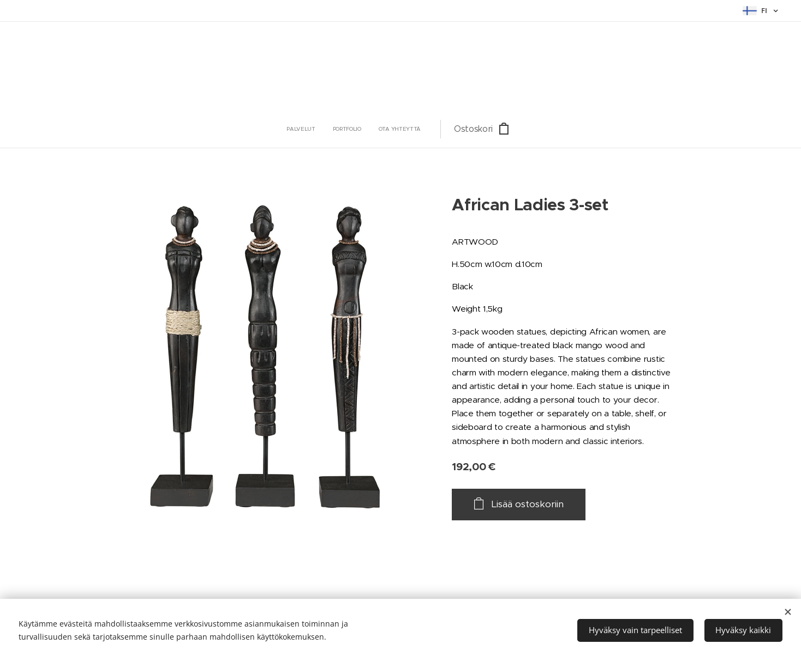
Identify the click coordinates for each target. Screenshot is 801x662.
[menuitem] (340, 129)
